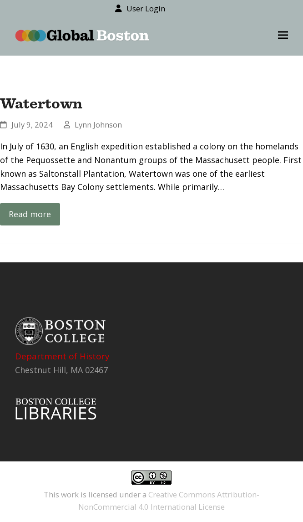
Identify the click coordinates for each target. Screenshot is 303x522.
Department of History (62, 356)
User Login (145, 8)
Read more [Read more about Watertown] (30, 214)
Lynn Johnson (98, 124)
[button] (283, 35)
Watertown (41, 103)
